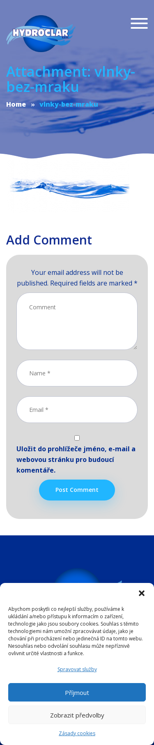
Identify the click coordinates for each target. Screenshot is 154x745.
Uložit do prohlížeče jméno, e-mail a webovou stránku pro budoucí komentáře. (76, 459)
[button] (142, 593)
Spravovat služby (77, 669)
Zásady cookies (77, 733)
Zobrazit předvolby (77, 715)
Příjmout (77, 692)
